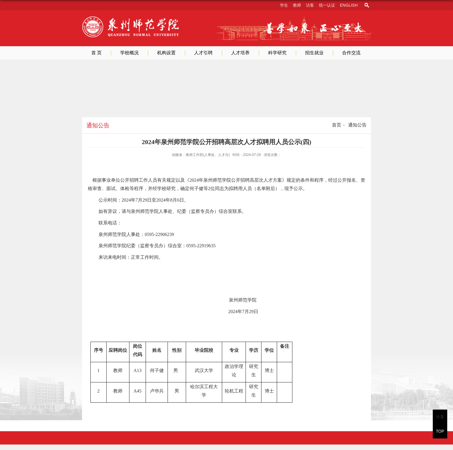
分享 (440, 416)
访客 (310, 5)
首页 (336, 124)
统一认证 (327, 5)
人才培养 (240, 52)
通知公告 (357, 124)
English (349, 5)
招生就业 (314, 52)
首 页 (96, 52)
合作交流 (351, 52)
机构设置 (166, 52)
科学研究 (277, 52)
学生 (284, 5)
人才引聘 (203, 52)
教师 (297, 5)
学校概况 (129, 52)
